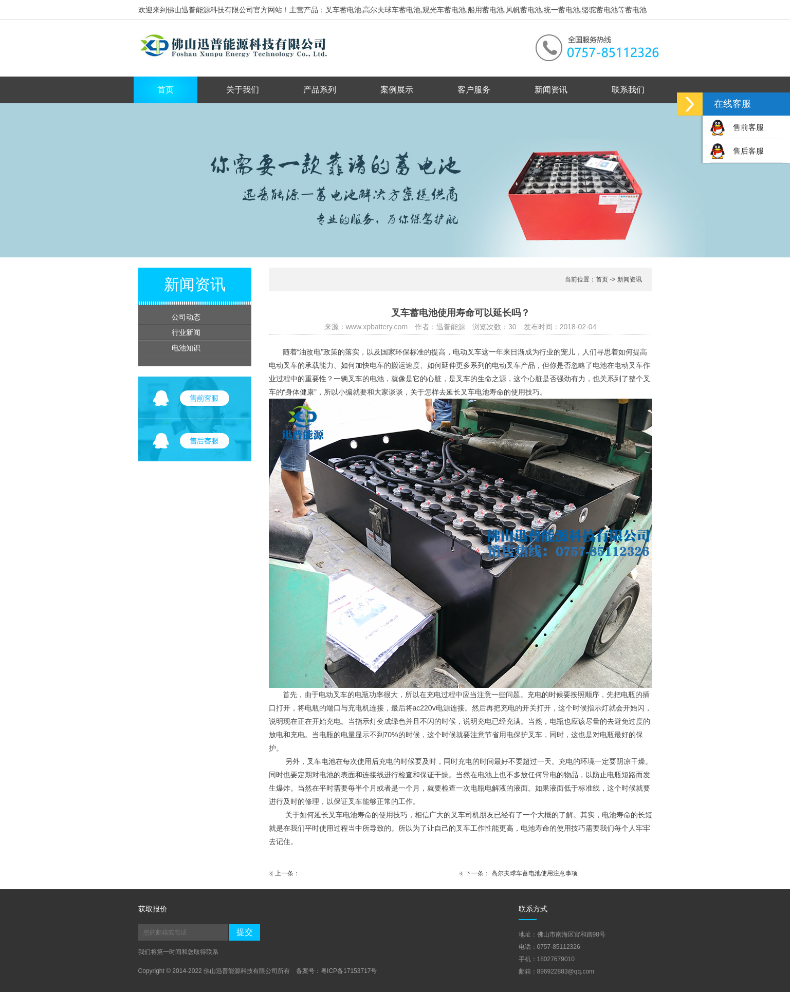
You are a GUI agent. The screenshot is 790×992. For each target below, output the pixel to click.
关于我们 (242, 89)
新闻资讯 (551, 89)
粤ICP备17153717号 (349, 971)
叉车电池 (321, 761)
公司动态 (186, 317)
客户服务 (473, 89)
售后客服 (737, 150)
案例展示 (396, 89)
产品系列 (319, 89)
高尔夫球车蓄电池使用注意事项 (534, 873)
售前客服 (737, 127)
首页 (165, 89)
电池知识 (186, 348)
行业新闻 (186, 332)
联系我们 (628, 89)
